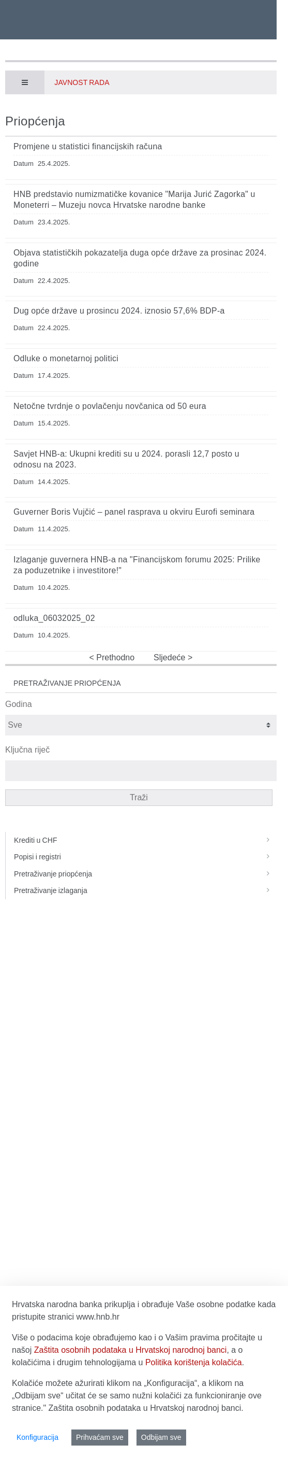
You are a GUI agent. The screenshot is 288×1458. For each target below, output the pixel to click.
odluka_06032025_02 (54, 618)
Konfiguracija (37, 1437)
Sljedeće (171, 657)
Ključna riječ (27, 749)
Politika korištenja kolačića (193, 1362)
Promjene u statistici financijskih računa (87, 146)
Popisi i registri (145, 857)
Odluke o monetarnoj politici (65, 358)
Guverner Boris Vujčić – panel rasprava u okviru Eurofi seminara (133, 511)
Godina (18, 704)
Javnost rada (81, 82)
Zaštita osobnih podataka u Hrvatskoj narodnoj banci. (146, 1408)
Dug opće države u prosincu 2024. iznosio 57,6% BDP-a (119, 310)
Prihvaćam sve (100, 1437)
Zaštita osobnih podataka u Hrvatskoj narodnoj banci (130, 1350)
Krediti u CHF (145, 840)
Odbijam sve (161, 1437)
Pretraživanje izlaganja (145, 890)
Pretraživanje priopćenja (145, 874)
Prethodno (114, 657)
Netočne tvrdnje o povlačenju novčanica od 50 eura (109, 406)
